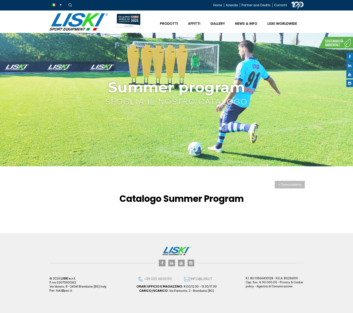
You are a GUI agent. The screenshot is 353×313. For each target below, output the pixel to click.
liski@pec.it (64, 290)
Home (217, 5)
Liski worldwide (282, 23)
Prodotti (169, 23)
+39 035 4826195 (155, 279)
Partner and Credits (256, 5)
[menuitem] (57, 5)
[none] (57, 5)
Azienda (232, 5)
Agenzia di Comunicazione (275, 286)
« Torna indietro (289, 185)
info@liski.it (198, 279)
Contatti (280, 5)
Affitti (194, 23)
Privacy (285, 282)
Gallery (217, 23)
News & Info (246, 23)
